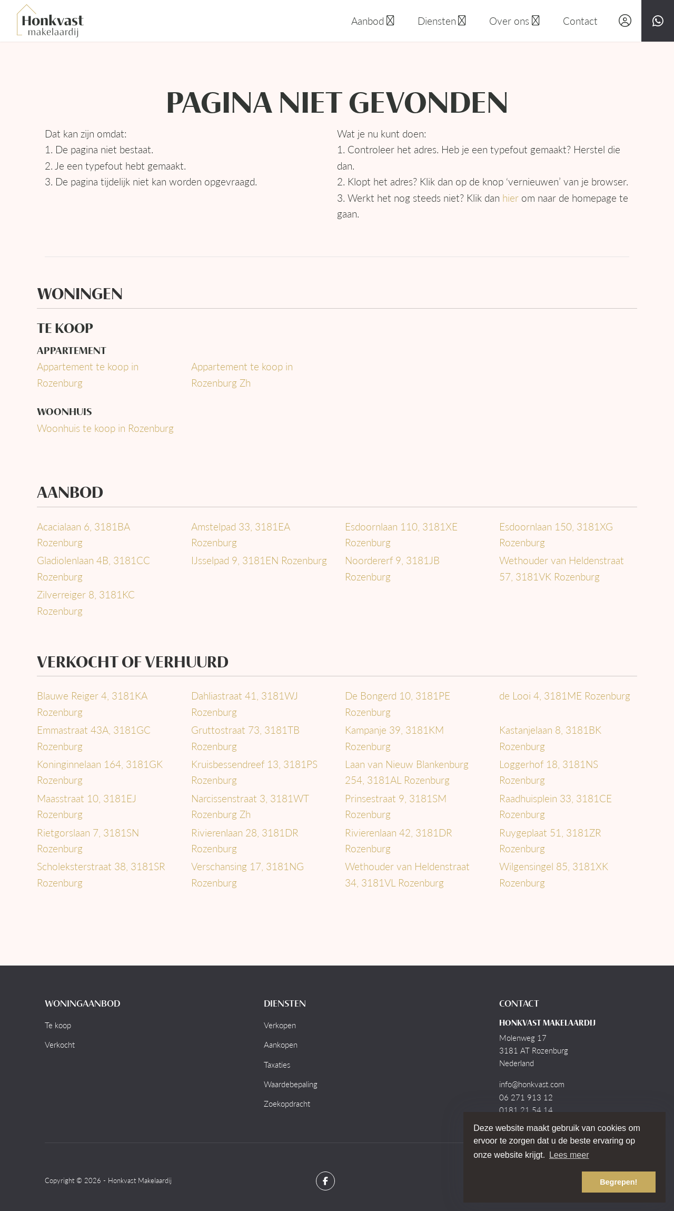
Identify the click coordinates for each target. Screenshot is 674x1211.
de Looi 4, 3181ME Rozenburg (564, 695)
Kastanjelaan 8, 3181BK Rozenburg (550, 738)
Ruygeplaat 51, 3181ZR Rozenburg (550, 840)
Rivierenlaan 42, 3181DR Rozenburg (398, 840)
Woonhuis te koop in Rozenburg (105, 428)
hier (510, 198)
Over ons (515, 21)
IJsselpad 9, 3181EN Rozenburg (259, 560)
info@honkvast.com (531, 1084)
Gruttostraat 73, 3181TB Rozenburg (245, 738)
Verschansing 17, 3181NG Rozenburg (247, 874)
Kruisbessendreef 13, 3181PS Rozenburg (254, 772)
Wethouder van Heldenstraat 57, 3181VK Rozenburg (561, 568)
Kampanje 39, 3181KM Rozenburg (394, 738)
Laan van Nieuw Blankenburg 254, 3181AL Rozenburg (407, 772)
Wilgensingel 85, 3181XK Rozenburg (553, 874)
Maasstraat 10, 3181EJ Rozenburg (86, 806)
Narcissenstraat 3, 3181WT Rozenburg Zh (250, 806)
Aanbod (374, 21)
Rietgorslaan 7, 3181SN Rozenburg (88, 840)
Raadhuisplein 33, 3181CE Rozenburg (555, 806)
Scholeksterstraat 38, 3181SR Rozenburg (101, 874)
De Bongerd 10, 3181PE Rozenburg (397, 703)
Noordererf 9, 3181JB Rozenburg (392, 568)
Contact (580, 21)
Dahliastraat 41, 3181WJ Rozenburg (244, 703)
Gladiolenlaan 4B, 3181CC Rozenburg (93, 568)
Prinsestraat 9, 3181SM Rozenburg (396, 806)
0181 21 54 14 (526, 1110)
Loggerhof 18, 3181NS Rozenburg (548, 772)
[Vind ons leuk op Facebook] (325, 1180)
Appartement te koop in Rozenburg (87, 374)
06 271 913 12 (526, 1097)
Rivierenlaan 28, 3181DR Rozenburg (245, 840)
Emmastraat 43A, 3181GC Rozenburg (94, 738)
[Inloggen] (625, 21)
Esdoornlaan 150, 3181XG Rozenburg (556, 534)
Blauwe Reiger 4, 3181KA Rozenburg (92, 703)
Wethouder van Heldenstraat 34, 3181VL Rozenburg (407, 874)
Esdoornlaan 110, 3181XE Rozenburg (401, 534)
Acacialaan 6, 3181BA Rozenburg (83, 534)
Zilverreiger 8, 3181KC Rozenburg (86, 602)
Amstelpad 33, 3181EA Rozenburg (240, 534)
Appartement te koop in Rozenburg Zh (242, 374)
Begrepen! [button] (618, 1182)
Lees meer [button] (569, 1154)
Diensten (443, 21)
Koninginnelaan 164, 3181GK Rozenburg (100, 772)
